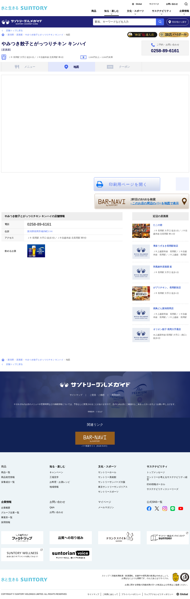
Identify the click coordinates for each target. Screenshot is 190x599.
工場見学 (54, 477)
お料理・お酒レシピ (60, 482)
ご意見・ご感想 (97, 395)
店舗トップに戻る (14, 30)
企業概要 (5, 507)
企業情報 (184, 11)
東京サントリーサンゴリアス (113, 487)
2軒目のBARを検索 (155, 201)
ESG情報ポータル (156, 484)
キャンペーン (56, 472)
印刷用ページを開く (128, 184)
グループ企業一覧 (10, 512)
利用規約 (116, 395)
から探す (178, 21)
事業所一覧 (6, 517)
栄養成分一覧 (8, 482)
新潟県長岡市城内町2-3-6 (39, 231)
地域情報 (54, 487)
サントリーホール (107, 472)
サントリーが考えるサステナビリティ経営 (167, 478)
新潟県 (11, 34)
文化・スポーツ (135, 11)
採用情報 (5, 522)
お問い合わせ (172, 4)
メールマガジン (106, 507)
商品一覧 (5, 472)
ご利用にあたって (110, 594)
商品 (93, 11)
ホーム (3, 34)
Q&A (52, 507)
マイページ (154, 4)
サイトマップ (76, 395)
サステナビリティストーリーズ (162, 489)
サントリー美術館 (107, 477)
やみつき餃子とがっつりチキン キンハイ (44, 34)
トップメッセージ (156, 472)
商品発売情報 (8, 477)
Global (139, 4)
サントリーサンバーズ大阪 (111, 482)
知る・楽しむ (111, 11)
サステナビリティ (161, 11)
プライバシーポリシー (131, 594)
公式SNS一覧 (154, 502)
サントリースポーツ (108, 491)
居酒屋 (19, 34)
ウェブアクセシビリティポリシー (158, 594)
